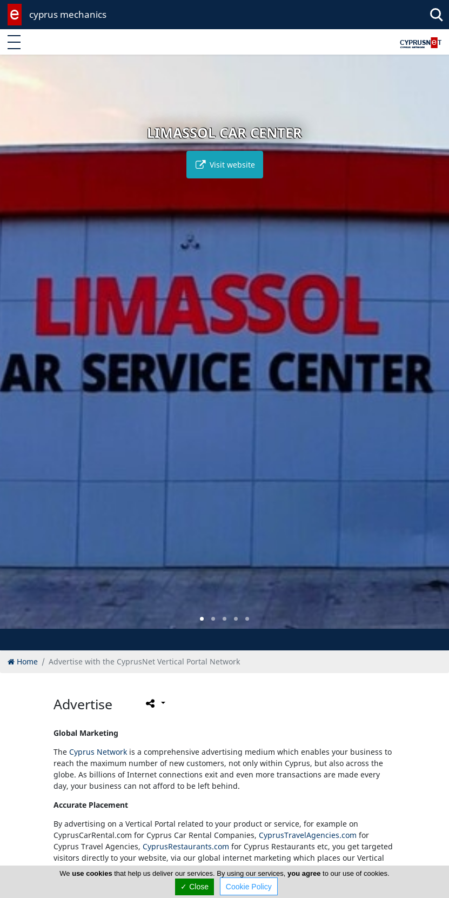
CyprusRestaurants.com (186, 846)
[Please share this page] (155, 703)
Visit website (225, 164)
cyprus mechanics (67, 14)
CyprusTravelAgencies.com (308, 835)
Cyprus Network (98, 752)
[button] (201, 618)
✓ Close (194, 886)
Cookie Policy (249, 886)
